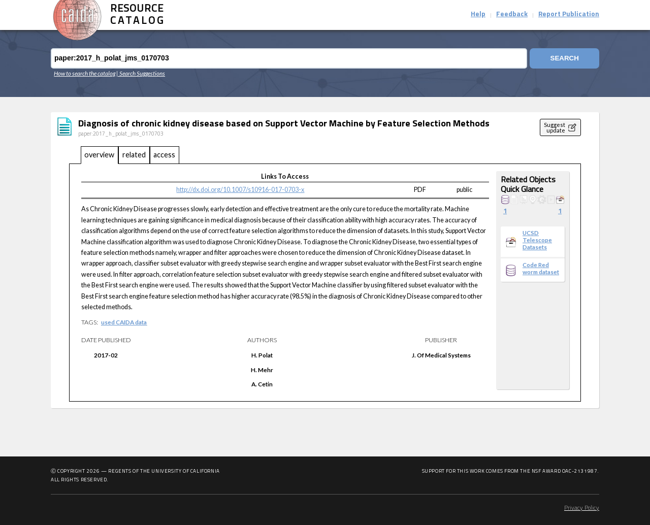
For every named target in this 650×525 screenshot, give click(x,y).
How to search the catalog (84, 73)
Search (564, 58)
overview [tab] (99, 154)
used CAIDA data (124, 321)
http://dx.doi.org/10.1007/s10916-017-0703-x (240, 189)
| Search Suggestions (140, 73)
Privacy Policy (581, 508)
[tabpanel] (325, 283)
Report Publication (568, 14)
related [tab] (134, 154)
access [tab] (164, 154)
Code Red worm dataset (541, 268)
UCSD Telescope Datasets (537, 239)
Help (478, 14)
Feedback (512, 14)
